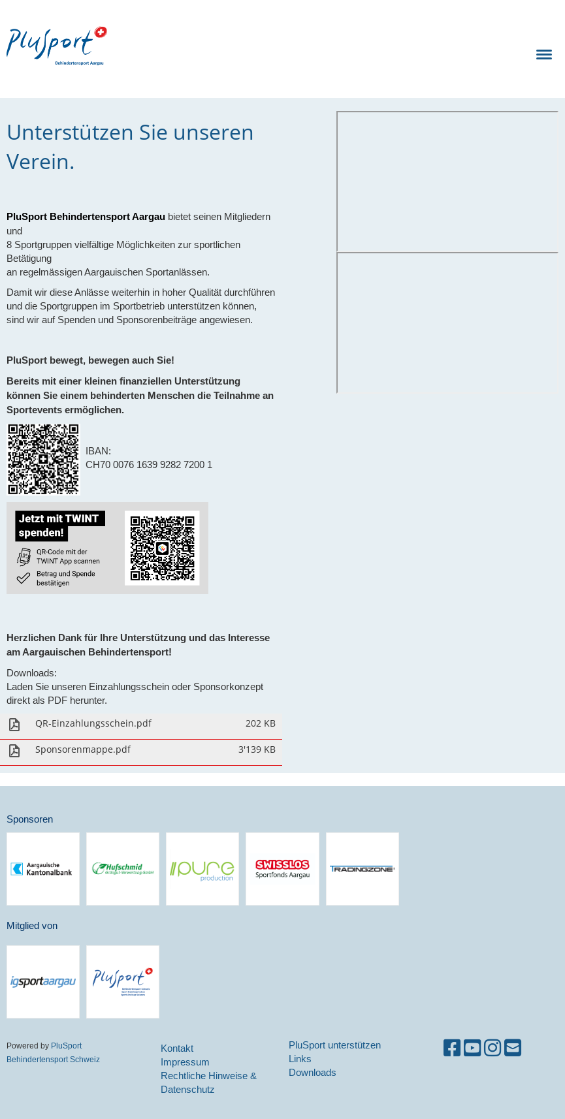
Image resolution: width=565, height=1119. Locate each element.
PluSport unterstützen (335, 1044)
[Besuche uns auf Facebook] (452, 1048)
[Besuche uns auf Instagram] (492, 1048)
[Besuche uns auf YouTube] (472, 1048)
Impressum (185, 1061)
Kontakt (177, 1048)
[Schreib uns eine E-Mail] (512, 1048)
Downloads (312, 1072)
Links (300, 1058)
